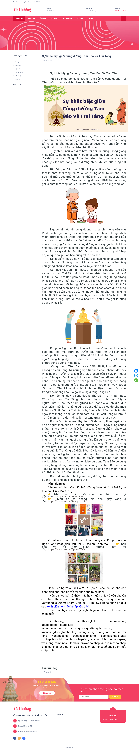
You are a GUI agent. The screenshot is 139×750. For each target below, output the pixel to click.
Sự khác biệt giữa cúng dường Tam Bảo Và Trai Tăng (76, 56)
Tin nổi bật (17, 84)
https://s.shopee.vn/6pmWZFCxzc (68, 549)
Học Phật (54, 18)
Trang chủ (19, 18)
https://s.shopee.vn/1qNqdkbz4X (67, 501)
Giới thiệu (31, 18)
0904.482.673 (120, 11)
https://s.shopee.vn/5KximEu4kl (66, 496)
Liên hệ (90, 18)
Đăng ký (115, 697)
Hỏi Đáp (80, 18)
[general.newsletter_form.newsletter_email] (93, 697)
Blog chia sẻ (19, 72)
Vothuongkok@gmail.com (28, 731)
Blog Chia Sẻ (67, 18)
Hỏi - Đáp (18, 76)
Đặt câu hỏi (47, 693)
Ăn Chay (43, 18)
